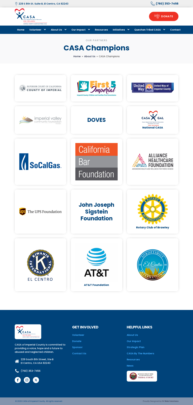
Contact (175, 29)
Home (20, 29)
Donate (76, 341)
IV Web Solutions (170, 401)
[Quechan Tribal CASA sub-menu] (164, 29)
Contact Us (79, 353)
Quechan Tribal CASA (147, 29)
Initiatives (119, 29)
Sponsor (77, 347)
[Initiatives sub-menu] (129, 29)
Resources (101, 29)
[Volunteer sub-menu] (45, 29)
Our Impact (78, 29)
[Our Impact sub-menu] (89, 29)
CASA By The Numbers (140, 353)
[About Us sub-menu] (66, 29)
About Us (56, 29)
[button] (163, 16)
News (130, 365)
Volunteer (35, 29)
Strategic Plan (135, 347)
